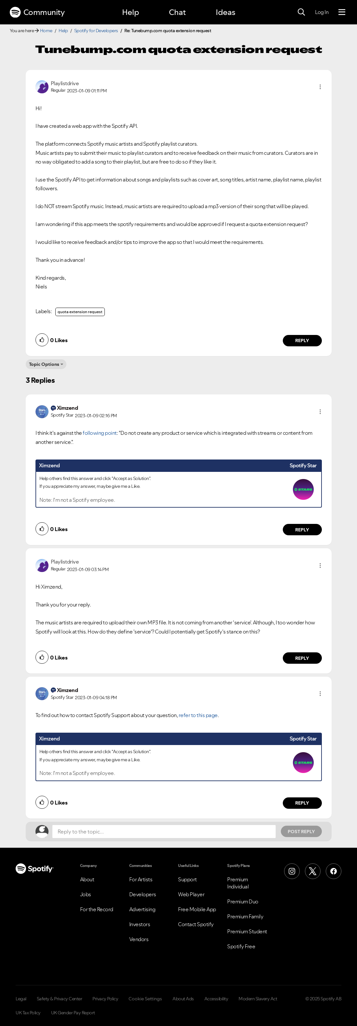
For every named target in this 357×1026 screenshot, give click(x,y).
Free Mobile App (197, 909)
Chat (177, 12)
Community (37, 12)
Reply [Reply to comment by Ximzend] (302, 529)
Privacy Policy (105, 999)
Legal (21, 999)
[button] (320, 87)
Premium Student (247, 931)
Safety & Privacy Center (59, 999)
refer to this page (198, 715)
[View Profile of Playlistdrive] (65, 83)
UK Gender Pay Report (73, 1013)
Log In (321, 12)
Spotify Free (241, 946)
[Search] (301, 12)
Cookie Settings (145, 999)
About (87, 879)
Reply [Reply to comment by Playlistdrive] (302, 340)
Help (130, 12)
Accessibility (216, 999)
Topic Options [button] (44, 364)
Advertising (142, 909)
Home (46, 30)
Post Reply (301, 831)
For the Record (96, 909)
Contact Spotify (196, 924)
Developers (142, 894)
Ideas (225, 12)
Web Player (191, 894)
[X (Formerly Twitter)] (313, 871)
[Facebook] (333, 871)
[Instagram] (292, 871)
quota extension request (80, 311)
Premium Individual (238, 883)
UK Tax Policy (28, 1013)
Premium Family (245, 916)
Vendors (139, 939)
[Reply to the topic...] (164, 831)
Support (187, 879)
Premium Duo (242, 901)
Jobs (85, 894)
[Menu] (341, 12)
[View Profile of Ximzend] (67, 407)
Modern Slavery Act (258, 999)
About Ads (183, 999)
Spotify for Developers (96, 30)
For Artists (141, 879)
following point (100, 432)
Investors (139, 924)
